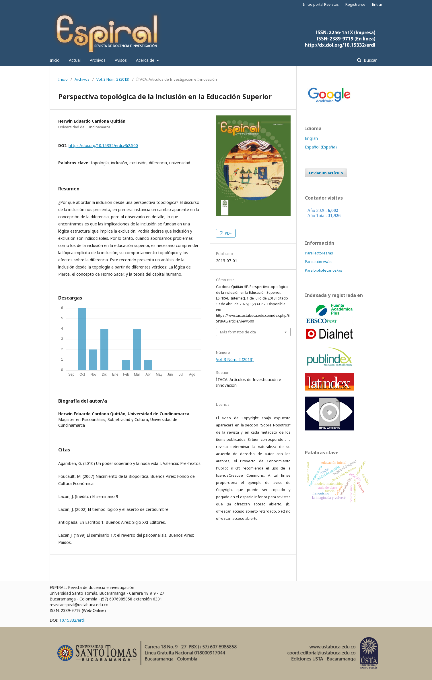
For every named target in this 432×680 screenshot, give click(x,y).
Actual (75, 60)
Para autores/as (318, 261)
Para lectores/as (319, 253)
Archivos (98, 60)
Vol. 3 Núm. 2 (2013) (112, 79)
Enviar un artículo (326, 172)
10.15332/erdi (72, 620)
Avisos (121, 60)
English (311, 138)
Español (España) (321, 147)
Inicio (55, 60)
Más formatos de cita (238, 332)
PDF (227, 233)
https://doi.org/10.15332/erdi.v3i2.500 (103, 145)
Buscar (370, 60)
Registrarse (355, 4)
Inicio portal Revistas (321, 4)
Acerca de (145, 60)
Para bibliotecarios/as (323, 270)
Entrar (377, 4)
